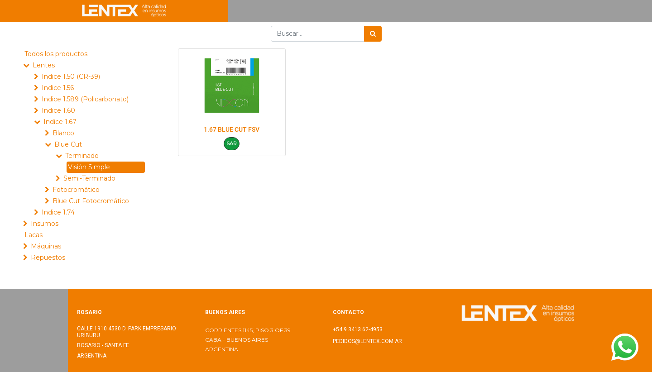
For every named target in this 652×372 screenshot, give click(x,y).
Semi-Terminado (89, 178)
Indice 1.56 (58, 88)
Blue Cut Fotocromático (91, 201)
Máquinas (46, 246)
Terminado (82, 156)
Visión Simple (89, 167)
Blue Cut (68, 144)
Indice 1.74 (58, 212)
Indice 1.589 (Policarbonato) (85, 99)
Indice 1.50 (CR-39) (71, 76)
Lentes (44, 65)
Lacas (33, 235)
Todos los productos (55, 54)
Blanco (63, 133)
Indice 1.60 (58, 110)
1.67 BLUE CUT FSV (231, 129)
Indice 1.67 (60, 122)
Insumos (44, 223)
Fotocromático (76, 190)
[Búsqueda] (373, 34)
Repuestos (48, 257)
